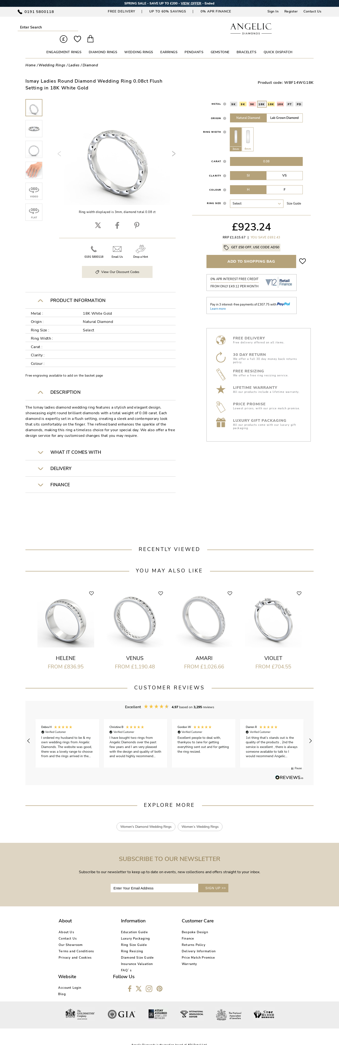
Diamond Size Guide (124, 949)
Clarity (215, 167)
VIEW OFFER (191, 3)
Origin (216, 110)
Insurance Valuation (124, 956)
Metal (216, 95)
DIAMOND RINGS (103, 44)
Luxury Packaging (122, 930)
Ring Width (212, 123)
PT (290, 96)
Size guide (294, 195)
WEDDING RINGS (138, 44)
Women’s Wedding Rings (200, 818)
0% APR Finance (216, 11)
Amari (204, 650)
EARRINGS (169, 44)
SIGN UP (215, 880)
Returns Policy (167, 937)
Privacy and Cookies (75, 949)
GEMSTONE (220, 44)
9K (233, 96)
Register (291, 11)
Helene (66, 650)
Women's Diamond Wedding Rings (145, 818)
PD (299, 96)
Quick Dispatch (278, 44)
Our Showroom (71, 937)
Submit (64, 27)
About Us (66, 924)
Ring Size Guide (121, 937)
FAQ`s (113, 962)
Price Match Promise (172, 949)
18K (261, 96)
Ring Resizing (119, 943)
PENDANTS (194, 44)
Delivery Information (173, 943)
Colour (215, 181)
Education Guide (121, 924)
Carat (216, 153)
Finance (162, 930)
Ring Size (214, 195)
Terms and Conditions (76, 943)
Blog (208, 930)
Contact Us (312, 11)
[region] (169, 732)
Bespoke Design (169, 924)
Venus (135, 650)
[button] (28, 732)
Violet (273, 650)
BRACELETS (247, 44)
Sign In (273, 11)
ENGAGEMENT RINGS (63, 44)
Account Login (215, 924)
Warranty (163, 956)
